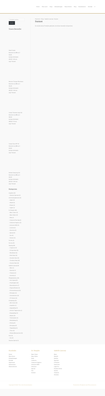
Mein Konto (12, 352)
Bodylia (56, 354)
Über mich (44, 6)
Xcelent (12, 236)
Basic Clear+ (13, 211)
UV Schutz (12, 294)
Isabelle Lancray (13, 263)
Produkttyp (12, 297)
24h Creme (13, 299)
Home (38, 6)
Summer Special (13, 336)
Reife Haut (12, 253)
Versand (13, 61)
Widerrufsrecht (13, 362)
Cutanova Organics (15, 221)
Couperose (12, 245)
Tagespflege (13, 324)
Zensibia (12, 272)
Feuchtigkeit (13, 280)
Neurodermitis (14, 282)
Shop (51, 6)
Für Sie (11, 241)
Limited (12, 226)
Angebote (11, 192)
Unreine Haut (13, 260)
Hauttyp (11, 243)
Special (12, 231)
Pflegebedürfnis (13, 275)
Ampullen (12, 302)
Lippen (11, 206)
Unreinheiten (13, 292)
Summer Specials (14, 194)
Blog (75, 6)
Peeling (12, 319)
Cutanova (33, 356)
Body (11, 216)
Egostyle (12, 267)
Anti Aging (13, 277)
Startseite (37, 19)
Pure (10, 331)
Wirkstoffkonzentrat (15, 329)
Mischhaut (12, 250)
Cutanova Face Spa (15, 219)
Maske (11, 311)
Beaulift (56, 352)
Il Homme (56, 358)
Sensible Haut (13, 255)
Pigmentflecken (14, 285)
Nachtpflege (13, 316)
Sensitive (12, 228)
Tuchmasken (13, 314)
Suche (11, 23)
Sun (11, 233)
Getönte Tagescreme (15, 307)
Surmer (56, 366)
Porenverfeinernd (14, 287)
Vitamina (12, 270)
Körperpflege (13, 309)
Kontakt (90, 6)
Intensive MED (14, 223)
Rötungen (12, 289)
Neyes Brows (68, 6)
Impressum (12, 358)
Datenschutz (12, 360)
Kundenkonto (82, 6)
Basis (11, 265)
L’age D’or (56, 362)
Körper (11, 204)
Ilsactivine (57, 360)
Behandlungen (58, 6)
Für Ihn (11, 238)
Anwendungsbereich (14, 197)
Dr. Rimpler (12, 209)
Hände (11, 201)
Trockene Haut (14, 258)
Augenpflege (13, 304)
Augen (11, 199)
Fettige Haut (13, 248)
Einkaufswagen (13, 354)
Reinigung (12, 321)
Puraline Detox (58, 364)
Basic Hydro (13, 214)
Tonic (11, 326)
